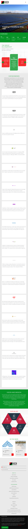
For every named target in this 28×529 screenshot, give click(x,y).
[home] (5, 2)
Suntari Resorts (14, 489)
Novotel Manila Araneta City (14, 498)
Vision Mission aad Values (14, 478)
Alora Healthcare (14, 493)
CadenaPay (14, 496)
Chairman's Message (14, 476)
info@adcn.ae (4, 467)
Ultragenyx (14, 501)
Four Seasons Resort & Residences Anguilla (14, 511)
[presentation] (3, 62)
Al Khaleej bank (14, 513)
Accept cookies (4, 527)
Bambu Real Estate (14, 505)
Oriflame (14, 503)
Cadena (14, 494)
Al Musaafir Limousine (14, 508)
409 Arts (14, 506)
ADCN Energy (14, 486)
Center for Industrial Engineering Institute (13, 510)
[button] (26, 2)
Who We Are (14, 474)
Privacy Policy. (19, 525)
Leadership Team (14, 481)
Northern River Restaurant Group (14, 491)
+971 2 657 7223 (5, 469)
